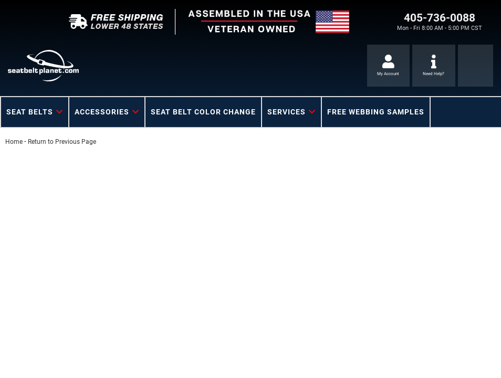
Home (14, 141)
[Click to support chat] (433, 66)
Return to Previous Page (62, 141)
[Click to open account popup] (388, 66)
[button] (34, 112)
